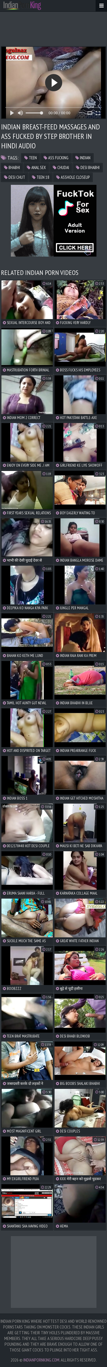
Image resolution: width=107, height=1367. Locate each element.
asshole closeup (73, 177)
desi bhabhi (88, 167)
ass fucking (56, 157)
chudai (61, 167)
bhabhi (12, 167)
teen (30, 157)
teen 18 (40, 177)
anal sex (36, 167)
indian (82, 157)
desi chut (14, 177)
